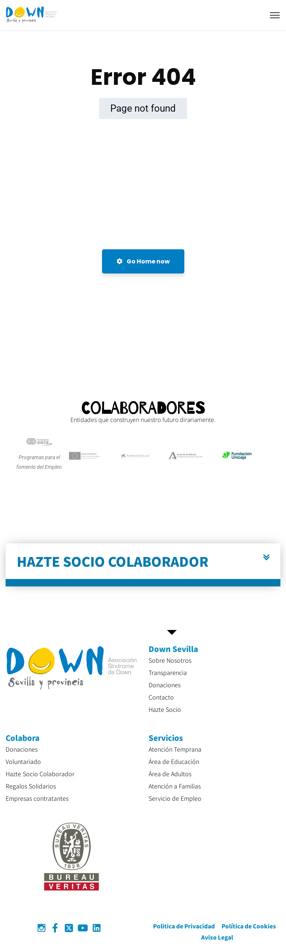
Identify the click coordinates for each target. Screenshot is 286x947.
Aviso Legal (217, 937)
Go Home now (143, 261)
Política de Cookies (249, 926)
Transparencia (168, 672)
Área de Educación (174, 761)
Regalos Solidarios (31, 785)
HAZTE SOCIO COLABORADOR (113, 560)
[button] (143, 564)
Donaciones (165, 684)
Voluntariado (23, 761)
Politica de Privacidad (184, 926)
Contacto (161, 696)
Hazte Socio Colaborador (40, 773)
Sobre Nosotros (170, 660)
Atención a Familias (175, 785)
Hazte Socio (165, 709)
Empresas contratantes (37, 798)
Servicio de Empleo (175, 798)
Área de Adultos (170, 773)
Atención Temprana (175, 749)
